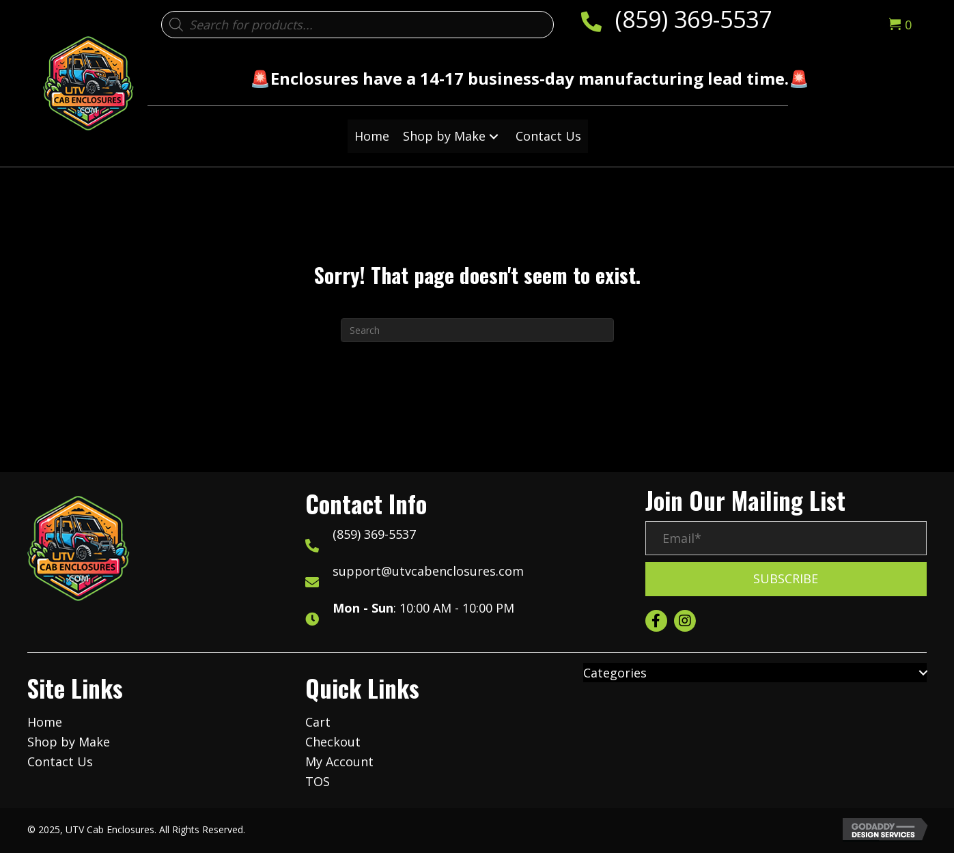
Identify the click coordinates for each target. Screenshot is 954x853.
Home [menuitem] (44, 722)
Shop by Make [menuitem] (68, 741)
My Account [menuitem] (339, 761)
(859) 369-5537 (693, 19)
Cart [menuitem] (318, 722)
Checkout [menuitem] (333, 741)
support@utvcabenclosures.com (428, 571)
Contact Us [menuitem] (60, 761)
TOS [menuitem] (317, 781)
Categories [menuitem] (615, 673)
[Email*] (786, 538)
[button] (494, 136)
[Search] (477, 330)
